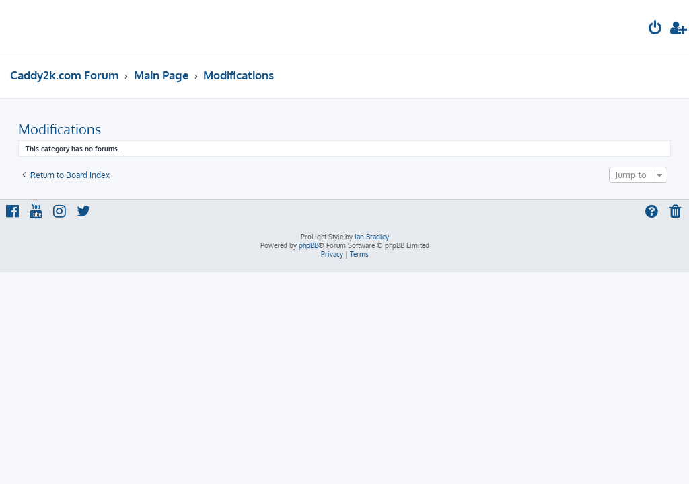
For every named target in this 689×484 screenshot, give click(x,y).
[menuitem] (655, 29)
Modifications (59, 129)
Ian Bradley (372, 237)
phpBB (308, 245)
